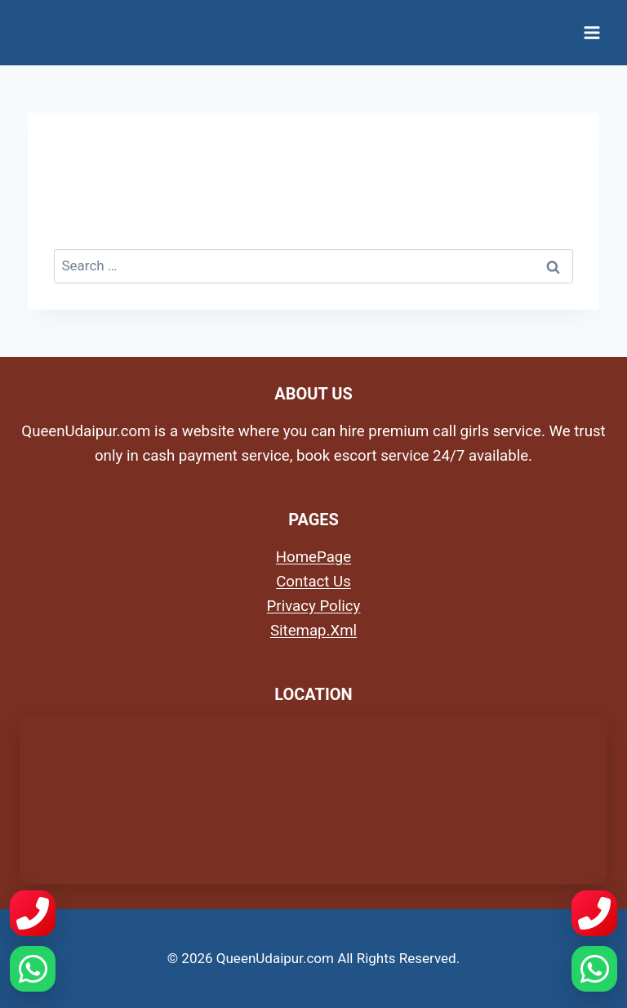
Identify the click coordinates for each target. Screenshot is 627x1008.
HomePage (313, 557)
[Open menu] (591, 32)
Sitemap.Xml (313, 631)
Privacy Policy (314, 606)
